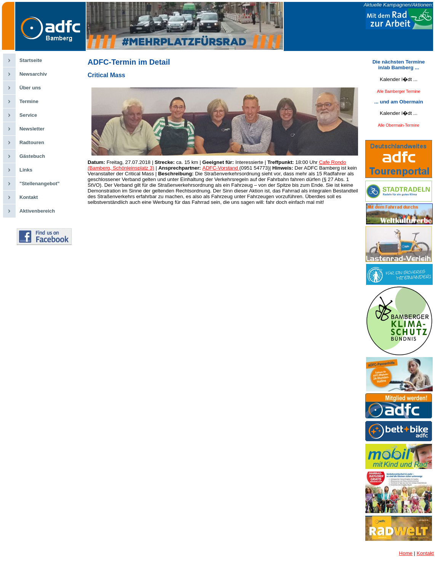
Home (406, 553)
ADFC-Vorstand (220, 168)
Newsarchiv (33, 74)
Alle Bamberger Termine (398, 91)
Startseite (30, 60)
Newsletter (32, 129)
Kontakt (28, 197)
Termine (28, 101)
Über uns (30, 88)
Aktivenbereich (37, 211)
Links (25, 170)
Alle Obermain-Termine (398, 125)
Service (28, 115)
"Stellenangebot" (39, 183)
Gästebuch (32, 156)
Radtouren (31, 142)
